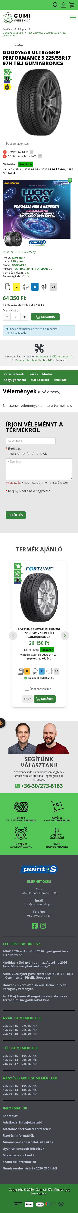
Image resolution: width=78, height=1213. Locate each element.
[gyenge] (23, 453)
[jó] (33, 453)
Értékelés (14, 448)
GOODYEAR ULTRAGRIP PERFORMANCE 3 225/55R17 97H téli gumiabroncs (34, 34)
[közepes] (28, 453)
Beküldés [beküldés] (15, 515)
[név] (31, 441)
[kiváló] (37, 453)
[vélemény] (39, 469)
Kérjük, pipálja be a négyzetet (29, 491)
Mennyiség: (11, 310)
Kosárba (45, 699)
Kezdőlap (8, 29)
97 (28, 272)
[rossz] (18, 453)
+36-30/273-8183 (42, 785)
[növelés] (24, 317)
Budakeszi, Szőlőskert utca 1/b (54, 356)
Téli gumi (22, 29)
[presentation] (34, 501)
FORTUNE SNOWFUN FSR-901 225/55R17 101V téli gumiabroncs (39, 633)
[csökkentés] (7, 317)
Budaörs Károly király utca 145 (33, 360)
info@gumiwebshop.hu (39, 904)
